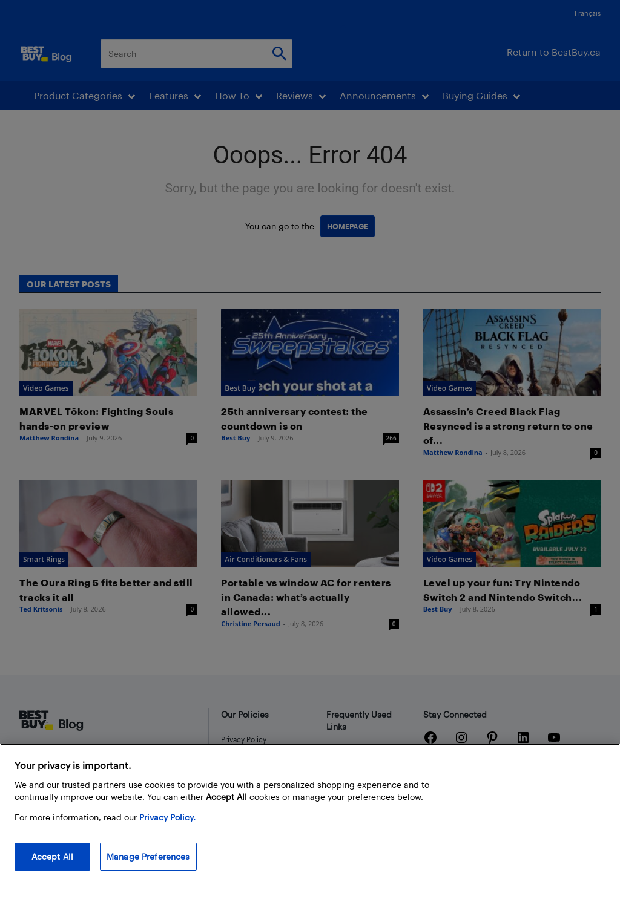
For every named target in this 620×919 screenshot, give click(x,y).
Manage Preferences (148, 871)
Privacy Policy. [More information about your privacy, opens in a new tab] (167, 831)
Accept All (52, 871)
